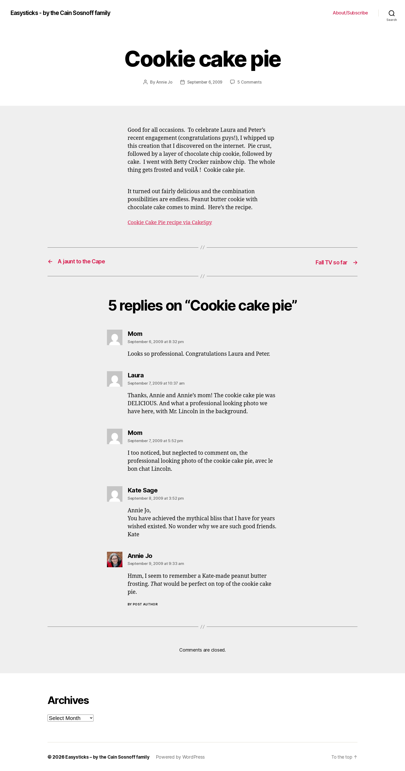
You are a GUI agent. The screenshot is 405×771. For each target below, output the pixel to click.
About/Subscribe (350, 12)
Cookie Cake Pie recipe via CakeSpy (172, 222)
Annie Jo (163, 82)
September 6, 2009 (205, 82)
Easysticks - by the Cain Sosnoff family (65, 13)
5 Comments (251, 82)
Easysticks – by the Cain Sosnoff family (108, 756)
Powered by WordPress (183, 756)
